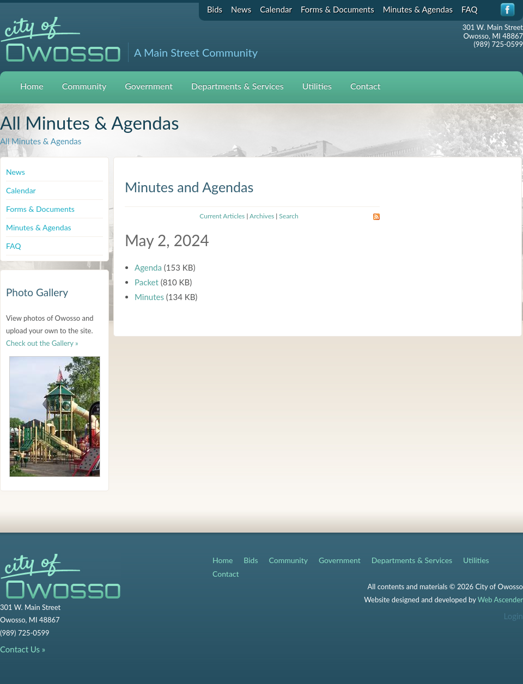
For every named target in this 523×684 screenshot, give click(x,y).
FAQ (469, 9)
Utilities (317, 86)
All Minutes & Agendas (40, 141)
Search (288, 216)
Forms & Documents (337, 9)
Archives (262, 216)
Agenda (148, 267)
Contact (365, 86)
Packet (147, 282)
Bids (214, 9)
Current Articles (222, 216)
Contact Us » (22, 649)
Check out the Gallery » (42, 343)
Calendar (276, 9)
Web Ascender (500, 599)
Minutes (149, 297)
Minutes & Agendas (418, 9)
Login (513, 616)
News (241, 9)
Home (32, 86)
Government (149, 86)
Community (84, 86)
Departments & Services (237, 86)
